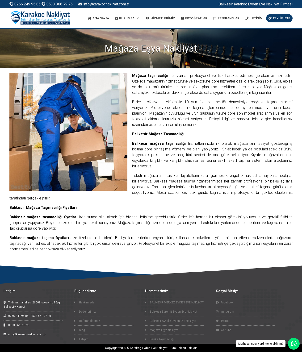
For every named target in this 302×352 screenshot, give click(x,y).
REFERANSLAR (226, 18)
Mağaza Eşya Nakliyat (161, 330)
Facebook (224, 302)
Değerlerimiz (85, 311)
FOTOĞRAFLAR (194, 18)
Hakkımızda (84, 302)
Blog (79, 330)
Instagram (225, 311)
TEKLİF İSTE (279, 18)
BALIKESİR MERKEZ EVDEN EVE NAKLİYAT (174, 302)
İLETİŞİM (254, 18)
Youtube (223, 330)
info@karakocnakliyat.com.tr (103, 4)
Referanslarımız (87, 321)
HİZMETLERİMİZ (160, 18)
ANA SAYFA (98, 18)
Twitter (223, 321)
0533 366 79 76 (57, 4)
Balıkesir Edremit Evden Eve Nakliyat (171, 311)
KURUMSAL (127, 18)
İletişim (81, 339)
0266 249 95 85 (25, 4)
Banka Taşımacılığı (159, 339)
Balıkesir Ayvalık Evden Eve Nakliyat (170, 321)
